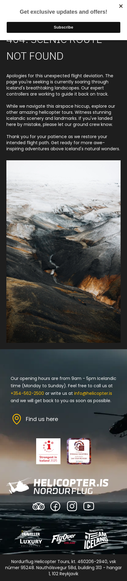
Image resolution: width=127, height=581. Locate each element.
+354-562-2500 (27, 393)
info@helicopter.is (93, 393)
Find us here (42, 419)
